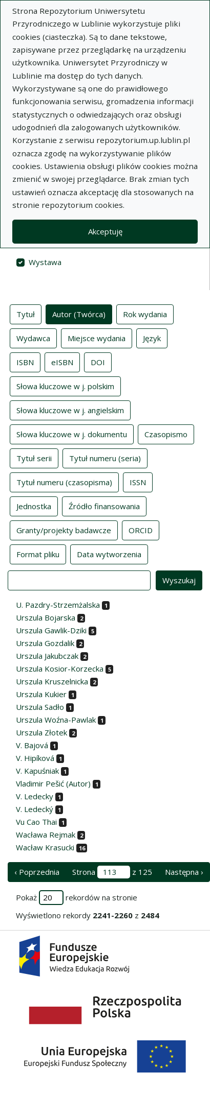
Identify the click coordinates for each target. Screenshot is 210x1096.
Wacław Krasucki (45, 847)
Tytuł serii (34, 457)
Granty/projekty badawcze (63, 529)
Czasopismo (165, 433)
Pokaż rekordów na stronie (76, 897)
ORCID (141, 529)
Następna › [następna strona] (184, 872)
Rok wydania (145, 313)
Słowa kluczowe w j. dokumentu (71, 433)
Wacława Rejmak (45, 834)
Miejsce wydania (96, 337)
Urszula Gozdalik (45, 643)
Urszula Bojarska (45, 617)
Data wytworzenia (109, 553)
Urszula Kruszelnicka (52, 681)
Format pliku (37, 553)
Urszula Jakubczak (47, 656)
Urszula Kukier (41, 694)
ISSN (138, 481)
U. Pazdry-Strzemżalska (58, 605)
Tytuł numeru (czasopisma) (64, 481)
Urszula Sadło (40, 707)
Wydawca (33, 337)
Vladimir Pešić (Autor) (53, 783)
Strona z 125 (112, 872)
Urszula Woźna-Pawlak (56, 719)
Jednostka (33, 505)
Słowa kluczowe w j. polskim (65, 385)
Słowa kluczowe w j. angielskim (70, 409)
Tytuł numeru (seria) (105, 457)
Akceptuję (105, 231)
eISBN (62, 361)
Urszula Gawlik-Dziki (51, 630)
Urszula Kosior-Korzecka (59, 668)
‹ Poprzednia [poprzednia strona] (36, 872)
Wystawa (45, 262)
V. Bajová (32, 745)
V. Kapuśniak (37, 771)
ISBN (25, 361)
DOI (98, 361)
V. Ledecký (34, 809)
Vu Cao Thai (36, 822)
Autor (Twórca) (79, 313)
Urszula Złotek (41, 732)
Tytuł (25, 313)
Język (152, 337)
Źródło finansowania (104, 505)
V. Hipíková (35, 758)
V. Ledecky (34, 796)
